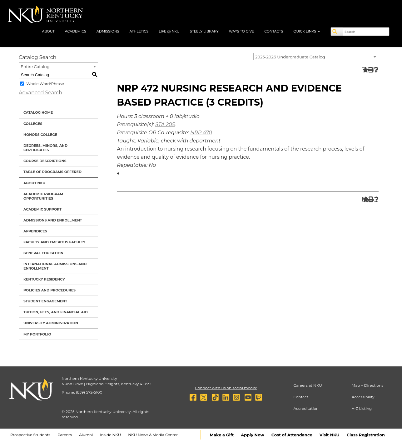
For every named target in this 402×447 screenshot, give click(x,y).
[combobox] (315, 56)
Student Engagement (45, 301)
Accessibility (363, 397)
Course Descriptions (45, 161)
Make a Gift (222, 434)
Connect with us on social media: (226, 387)
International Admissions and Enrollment (55, 266)
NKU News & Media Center (153, 434)
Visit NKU (330, 434)
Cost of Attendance (291, 434)
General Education (43, 253)
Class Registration (366, 434)
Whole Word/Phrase (45, 83)
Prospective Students (30, 434)
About (48, 31)
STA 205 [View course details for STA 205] (165, 124)
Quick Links (306, 31)
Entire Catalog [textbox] (35, 66)
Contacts (273, 31)
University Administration (50, 323)
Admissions (108, 31)
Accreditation (306, 408)
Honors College (40, 134)
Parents (64, 434)
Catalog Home (38, 112)
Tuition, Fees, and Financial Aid (55, 312)
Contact (301, 397)
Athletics (138, 31)
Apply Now (252, 434)
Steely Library (204, 31)
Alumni (86, 434)
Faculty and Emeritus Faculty (54, 242)
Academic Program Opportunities (43, 196)
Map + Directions (367, 385)
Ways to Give (241, 31)
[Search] (337, 31)
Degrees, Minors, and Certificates (45, 147)
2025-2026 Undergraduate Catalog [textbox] (290, 56)
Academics (75, 31)
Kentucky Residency (44, 279)
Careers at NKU (308, 385)
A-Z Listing (362, 408)
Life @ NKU (169, 31)
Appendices (35, 231)
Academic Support (42, 209)
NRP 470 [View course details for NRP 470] (201, 133)
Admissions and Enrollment (52, 220)
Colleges (32, 124)
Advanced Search (40, 93)
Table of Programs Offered (52, 172)
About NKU (34, 183)
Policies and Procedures (49, 290)
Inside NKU (110, 434)
